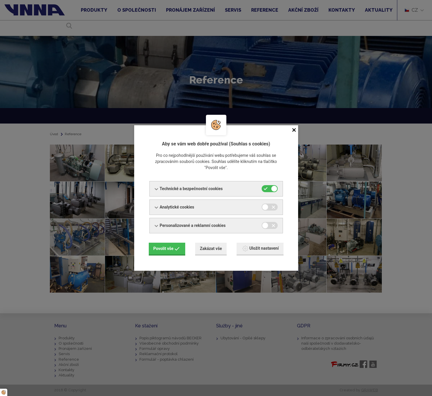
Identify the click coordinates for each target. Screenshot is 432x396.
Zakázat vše (211, 248)
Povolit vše (166, 248)
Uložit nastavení (260, 248)
